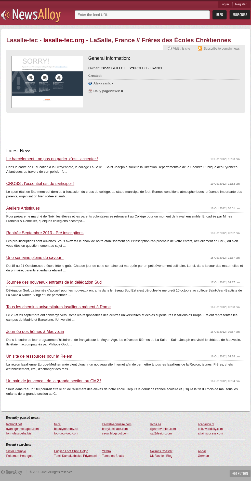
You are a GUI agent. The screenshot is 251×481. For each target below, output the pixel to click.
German (203, 456)
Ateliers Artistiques (23, 208)
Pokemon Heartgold (19, 456)
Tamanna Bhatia (113, 456)
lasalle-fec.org (63, 40)
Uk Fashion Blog (161, 456)
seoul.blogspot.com (115, 433)
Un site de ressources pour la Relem (39, 356)
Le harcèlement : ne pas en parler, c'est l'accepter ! (52, 159)
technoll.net (14, 424)
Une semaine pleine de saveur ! (35, 258)
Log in (224, 4)
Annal (202, 451)
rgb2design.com (161, 433)
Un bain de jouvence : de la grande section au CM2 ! (53, 381)
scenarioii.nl (206, 424)
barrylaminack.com (115, 429)
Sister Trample (16, 451)
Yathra (106, 451)
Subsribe (239, 15)
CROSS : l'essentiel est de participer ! (40, 184)
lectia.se (155, 424)
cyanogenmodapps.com (22, 429)
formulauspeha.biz (18, 433)
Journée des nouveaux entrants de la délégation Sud (54, 282)
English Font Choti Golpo (71, 451)
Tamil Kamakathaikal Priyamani (75, 456)
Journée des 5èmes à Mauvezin (35, 332)
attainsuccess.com (210, 433)
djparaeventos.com (163, 429)
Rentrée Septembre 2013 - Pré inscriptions (45, 233)
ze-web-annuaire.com (116, 424)
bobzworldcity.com (210, 429)
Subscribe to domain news (222, 48)
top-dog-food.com (66, 433)
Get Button (240, 473)
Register (241, 4)
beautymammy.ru (66, 429)
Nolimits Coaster (161, 451)
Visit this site (181, 48)
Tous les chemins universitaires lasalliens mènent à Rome (58, 307)
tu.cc (57, 424)
